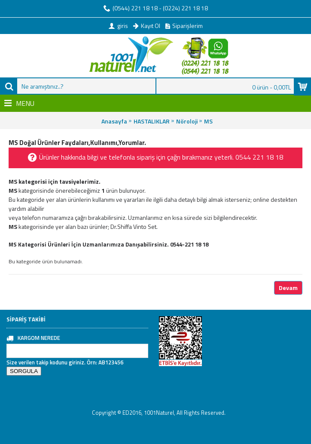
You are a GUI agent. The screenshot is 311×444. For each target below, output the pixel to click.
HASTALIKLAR (152, 121)
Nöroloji (187, 121)
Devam (288, 287)
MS (208, 121)
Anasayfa (114, 121)
